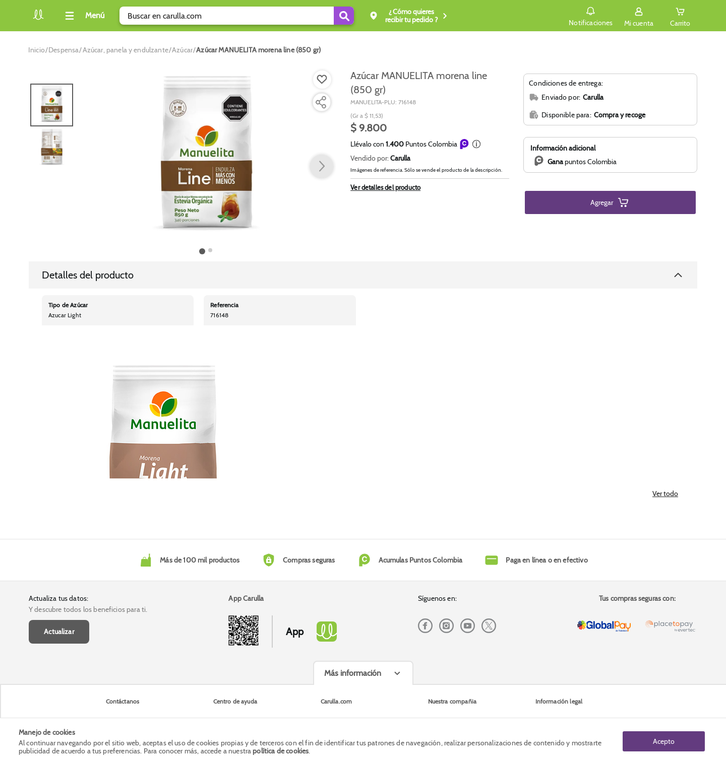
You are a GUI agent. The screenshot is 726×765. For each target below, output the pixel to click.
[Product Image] (206, 156)
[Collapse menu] (83, 16)
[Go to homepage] (36, 49)
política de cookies (281, 750)
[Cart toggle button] (680, 16)
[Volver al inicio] (38, 18)
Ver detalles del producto (385, 187)
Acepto (664, 741)
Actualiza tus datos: (58, 598)
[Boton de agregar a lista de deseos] (322, 80)
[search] (236, 16)
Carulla (400, 158)
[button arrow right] (322, 167)
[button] (476, 144)
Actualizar (59, 631)
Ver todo (665, 494)
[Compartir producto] (320, 102)
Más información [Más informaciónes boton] (352, 673)
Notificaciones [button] (591, 15)
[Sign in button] (638, 15)
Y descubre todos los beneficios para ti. (88, 609)
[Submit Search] (344, 16)
